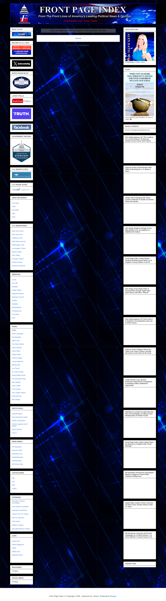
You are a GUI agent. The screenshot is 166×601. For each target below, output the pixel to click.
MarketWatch (16, 307)
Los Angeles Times (19, 248)
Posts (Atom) (84, 45)
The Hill (14, 283)
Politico (14, 300)
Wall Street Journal (19, 241)
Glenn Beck (16, 351)
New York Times (18, 231)
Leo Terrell (15, 368)
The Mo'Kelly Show (19, 379)
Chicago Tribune (18, 259)
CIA (13, 482)
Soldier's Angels (17, 525)
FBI (13, 478)
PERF (14, 548)
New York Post (17, 234)
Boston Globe (17, 252)
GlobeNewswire (17, 457)
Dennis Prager (17, 358)
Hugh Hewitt (16, 354)
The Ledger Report (19, 393)
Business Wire (17, 450)
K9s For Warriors (18, 518)
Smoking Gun (17, 311)
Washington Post (18, 245)
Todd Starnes (17, 396)
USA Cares (16, 521)
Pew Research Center (20, 417)
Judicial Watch (17, 414)
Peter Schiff (16, 386)
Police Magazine (18, 545)
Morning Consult (18, 297)
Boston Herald (17, 262)
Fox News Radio (18, 344)
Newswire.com (17, 454)
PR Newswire (17, 447)
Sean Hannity (17, 347)
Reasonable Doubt (18, 375)
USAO (14, 488)
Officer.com (16, 551)
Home (78, 38)
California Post (17, 238)
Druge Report (17, 290)
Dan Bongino (16, 337)
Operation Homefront (19, 510)
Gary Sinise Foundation (20, 506)
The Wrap (15, 314)
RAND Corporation (18, 421)
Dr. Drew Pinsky (18, 372)
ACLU (14, 433)
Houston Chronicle (18, 266)
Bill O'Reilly (16, 399)
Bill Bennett (16, 365)
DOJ (13, 485)
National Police (17, 555)
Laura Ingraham (17, 361)
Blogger (113, 596)
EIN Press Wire (17, 464)
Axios (14, 280)
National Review (18, 293)
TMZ (13, 318)
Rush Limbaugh (17, 334)
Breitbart (15, 287)
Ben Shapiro (16, 382)
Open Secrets (17, 429)
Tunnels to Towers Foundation (18, 502)
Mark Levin (16, 341)
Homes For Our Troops (20, 514)
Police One (16, 541)
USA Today (16, 255)
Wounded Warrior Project (21, 529)
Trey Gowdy (16, 389)
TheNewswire (17, 461)
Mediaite (15, 304)
